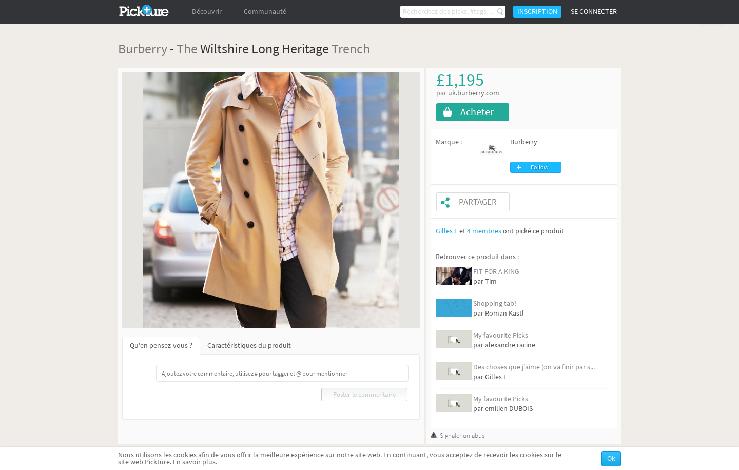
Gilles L (447, 231)
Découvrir (207, 11)
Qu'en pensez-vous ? (161, 345)
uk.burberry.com (473, 93)
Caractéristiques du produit (249, 345)
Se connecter (594, 11)
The (187, 48)
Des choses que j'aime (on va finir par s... (534, 367)
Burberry (142, 48)
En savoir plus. (195, 462)
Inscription (537, 11)
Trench (351, 48)
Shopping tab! (494, 303)
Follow (540, 167)
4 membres (484, 231)
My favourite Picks (500, 335)
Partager (478, 202)
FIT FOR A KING (496, 272)
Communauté (265, 11)
